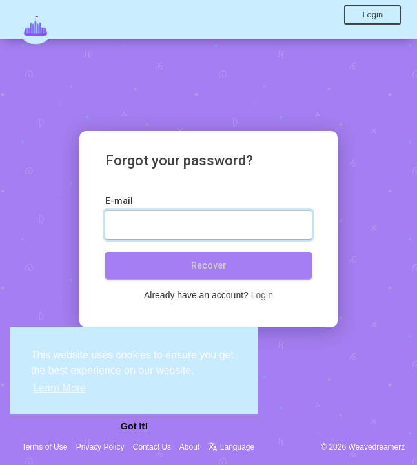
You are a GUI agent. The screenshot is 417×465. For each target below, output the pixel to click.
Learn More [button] (59, 387)
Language (231, 446)
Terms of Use (45, 446)
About (189, 446)
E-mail (119, 201)
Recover (209, 265)
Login (372, 14)
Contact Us (152, 446)
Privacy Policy (100, 446)
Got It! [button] (134, 426)
